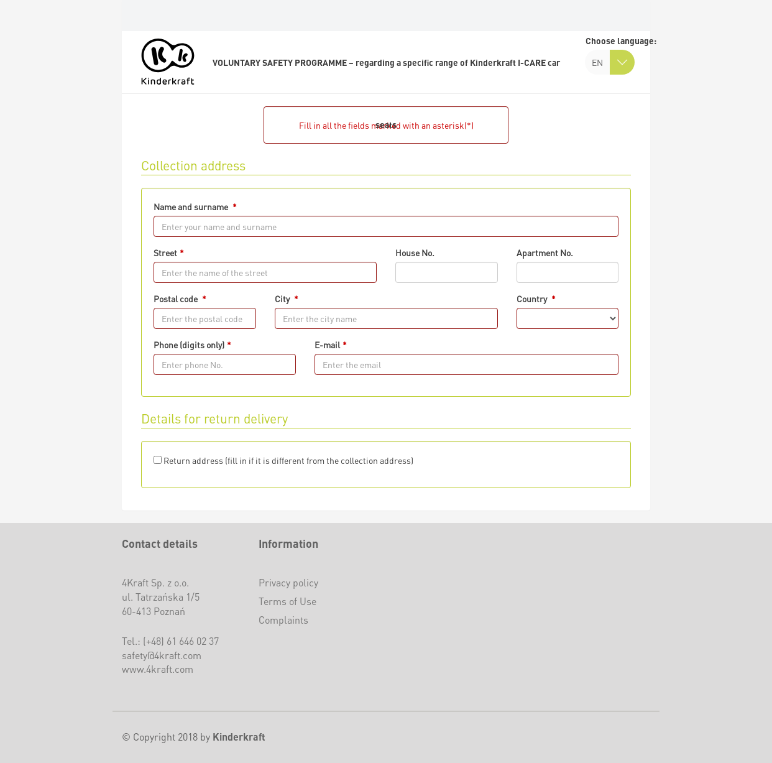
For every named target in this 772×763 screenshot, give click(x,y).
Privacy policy (288, 582)
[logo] (168, 61)
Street (165, 252)
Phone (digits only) (189, 344)
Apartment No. (545, 252)
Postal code (177, 298)
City (283, 298)
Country (533, 298)
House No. (414, 252)
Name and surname (192, 206)
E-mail (327, 344)
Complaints (283, 619)
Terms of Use (287, 601)
